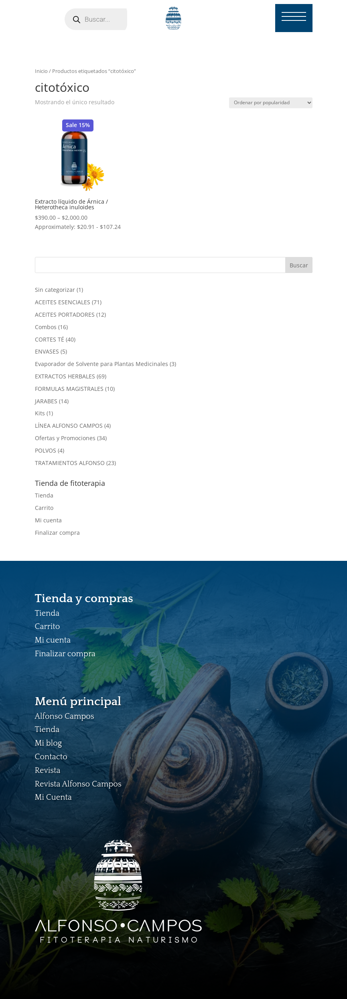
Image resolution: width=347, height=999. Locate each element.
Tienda (44, 495)
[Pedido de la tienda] (271, 102)
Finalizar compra (57, 532)
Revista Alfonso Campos (78, 784)
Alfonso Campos (64, 716)
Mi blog (48, 743)
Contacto (51, 756)
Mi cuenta (48, 520)
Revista (48, 770)
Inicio (41, 71)
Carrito (44, 508)
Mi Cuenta (53, 797)
